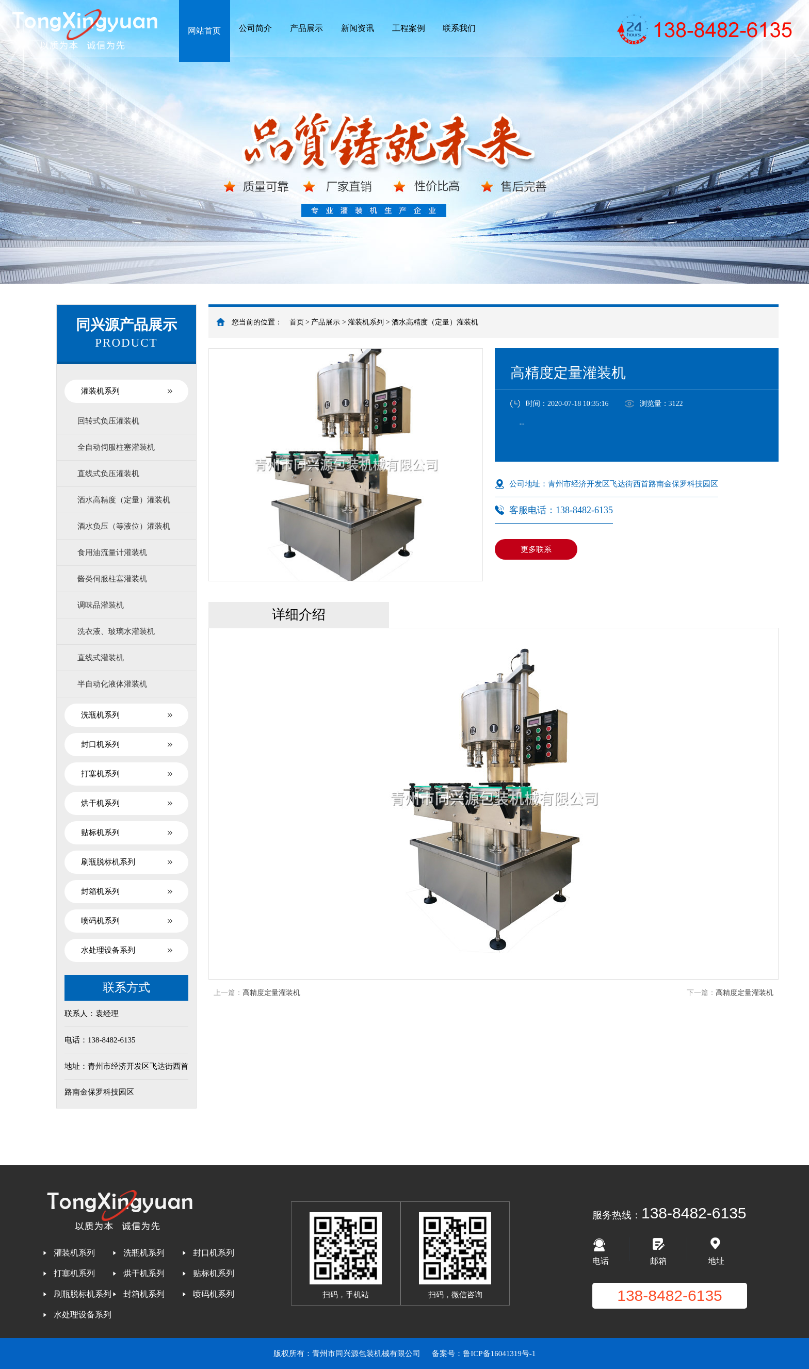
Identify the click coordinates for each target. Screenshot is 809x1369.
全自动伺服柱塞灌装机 (116, 447)
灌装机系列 (366, 322)
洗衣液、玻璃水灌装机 (116, 631)
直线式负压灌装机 (108, 473)
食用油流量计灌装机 (112, 552)
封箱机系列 (100, 891)
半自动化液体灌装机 (112, 684)
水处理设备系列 (108, 950)
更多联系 (536, 549)
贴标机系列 (100, 832)
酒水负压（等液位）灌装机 (123, 526)
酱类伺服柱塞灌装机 (112, 579)
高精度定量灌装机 (271, 993)
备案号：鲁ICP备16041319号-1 (484, 1353)
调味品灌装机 (100, 605)
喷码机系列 (100, 921)
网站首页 (204, 30)
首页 (296, 322)
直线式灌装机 (100, 658)
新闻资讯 (357, 28)
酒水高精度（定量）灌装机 (435, 322)
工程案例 (408, 28)
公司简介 (255, 28)
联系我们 (459, 28)
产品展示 (306, 28)
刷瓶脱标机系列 (108, 862)
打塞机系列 (100, 774)
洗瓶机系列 (100, 715)
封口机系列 (100, 744)
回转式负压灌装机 (108, 421)
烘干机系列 (100, 803)
